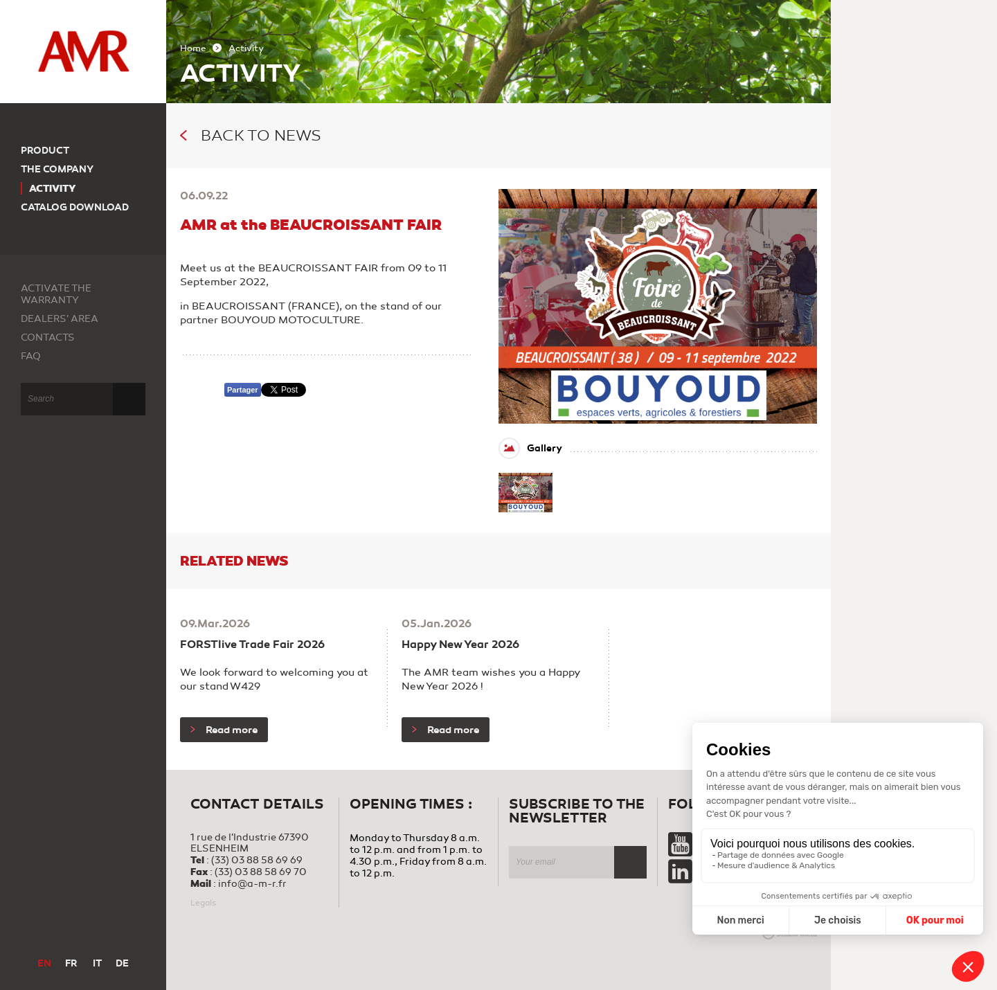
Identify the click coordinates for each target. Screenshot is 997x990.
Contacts (48, 337)
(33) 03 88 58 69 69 (257, 860)
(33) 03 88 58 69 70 (261, 872)
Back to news (250, 136)
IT (97, 963)
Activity (52, 188)
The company (57, 169)
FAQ (31, 356)
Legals (203, 903)
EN (44, 963)
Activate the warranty (56, 294)
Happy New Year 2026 (460, 644)
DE (122, 963)
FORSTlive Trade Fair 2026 (252, 644)
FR (71, 963)
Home (193, 48)
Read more (224, 729)
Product (45, 150)
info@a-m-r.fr (252, 884)
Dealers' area (59, 319)
